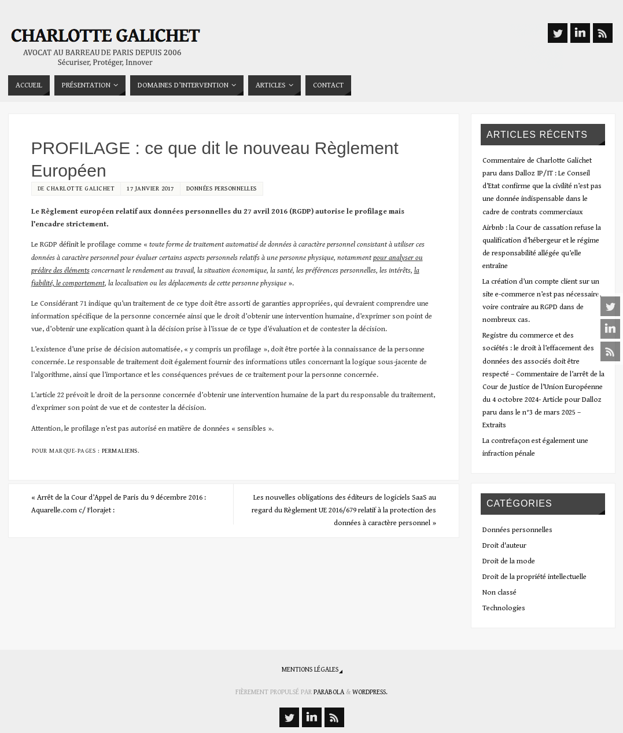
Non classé (499, 592)
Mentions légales (310, 669)
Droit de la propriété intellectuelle (534, 577)
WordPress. (370, 692)
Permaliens (120, 451)
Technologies (503, 608)
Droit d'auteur (504, 545)
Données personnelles (221, 188)
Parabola (329, 692)
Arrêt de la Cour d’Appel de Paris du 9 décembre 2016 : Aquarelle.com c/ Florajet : (118, 504)
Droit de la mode (508, 561)
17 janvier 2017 (150, 188)
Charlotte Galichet (80, 188)
